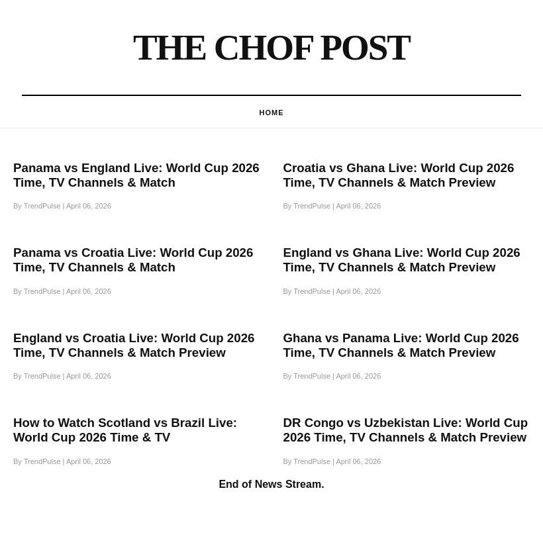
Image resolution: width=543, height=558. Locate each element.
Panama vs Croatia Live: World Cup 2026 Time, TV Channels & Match (133, 260)
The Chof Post (271, 47)
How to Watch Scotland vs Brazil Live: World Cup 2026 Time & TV (125, 430)
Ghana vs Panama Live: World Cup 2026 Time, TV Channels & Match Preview (401, 345)
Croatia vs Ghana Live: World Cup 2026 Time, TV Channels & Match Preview (399, 175)
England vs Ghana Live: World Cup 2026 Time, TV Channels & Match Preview (401, 260)
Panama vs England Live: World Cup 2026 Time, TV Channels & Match (136, 175)
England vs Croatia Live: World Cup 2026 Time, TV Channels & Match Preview (133, 345)
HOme (272, 112)
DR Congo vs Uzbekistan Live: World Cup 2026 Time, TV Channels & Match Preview (405, 430)
